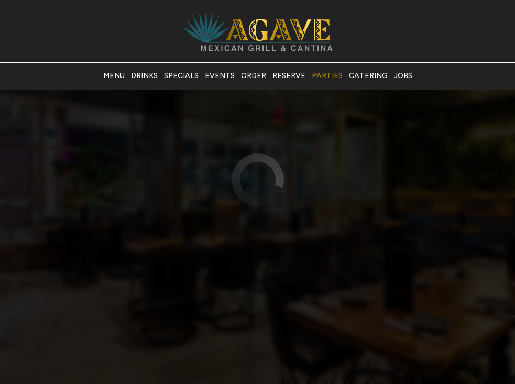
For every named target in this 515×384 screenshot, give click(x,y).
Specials (181, 75)
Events (220, 75)
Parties (327, 75)
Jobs (403, 75)
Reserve (288, 75)
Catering (368, 75)
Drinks (144, 75)
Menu (114, 75)
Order (253, 75)
